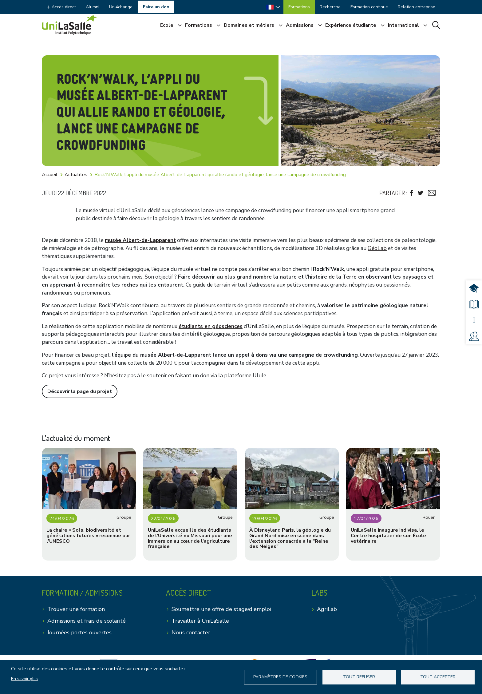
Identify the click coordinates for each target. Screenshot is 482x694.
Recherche (330, 7)
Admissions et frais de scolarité (86, 621)
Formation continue (369, 7)
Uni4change (120, 7)
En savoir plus (24, 679)
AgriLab (327, 609)
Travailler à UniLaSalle (200, 621)
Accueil (49, 174)
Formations (299, 7)
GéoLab (377, 248)
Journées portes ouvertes (79, 632)
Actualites (76, 174)
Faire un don (156, 7)
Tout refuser (359, 677)
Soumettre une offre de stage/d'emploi (221, 609)
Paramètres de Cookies (280, 677)
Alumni (92, 7)
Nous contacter (191, 632)
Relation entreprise (416, 7)
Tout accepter (438, 677)
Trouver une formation (76, 609)
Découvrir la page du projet (79, 391)
